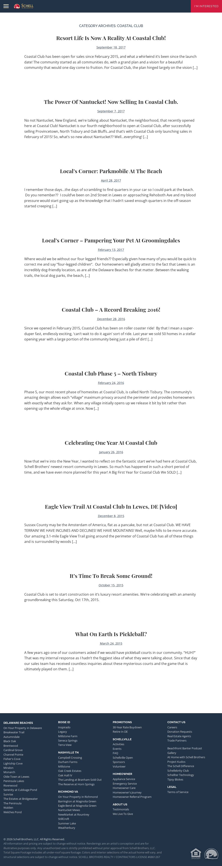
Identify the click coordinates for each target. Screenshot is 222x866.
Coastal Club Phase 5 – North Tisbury (111, 373)
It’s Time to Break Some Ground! (111, 575)
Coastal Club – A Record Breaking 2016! (111, 309)
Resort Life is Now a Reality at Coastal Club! (111, 37)
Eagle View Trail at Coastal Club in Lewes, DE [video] (111, 506)
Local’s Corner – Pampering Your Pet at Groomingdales (111, 240)
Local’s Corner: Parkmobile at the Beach (111, 170)
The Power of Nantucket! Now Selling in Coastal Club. (111, 101)
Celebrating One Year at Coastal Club (111, 442)
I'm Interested (206, 6)
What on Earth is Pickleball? (111, 633)
